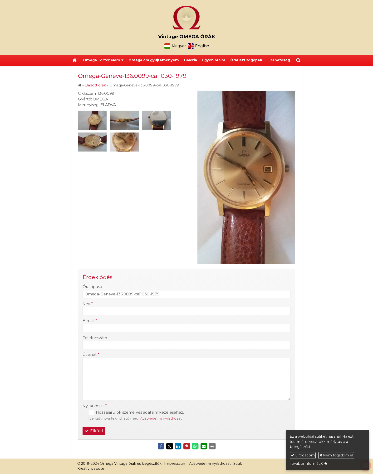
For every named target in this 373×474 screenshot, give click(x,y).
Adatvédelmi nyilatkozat (161, 418)
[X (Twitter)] (169, 446)
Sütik (237, 463)
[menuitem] (154, 60)
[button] (298, 60)
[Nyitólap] (186, 17)
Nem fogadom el (336, 455)
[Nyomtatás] (212, 446)
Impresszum (175, 463)
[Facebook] (161, 446)
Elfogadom (303, 455)
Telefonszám (95, 338)
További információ (307, 463)
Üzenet (91, 354)
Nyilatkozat (95, 406)
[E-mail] (203, 446)
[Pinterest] (186, 446)
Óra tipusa (92, 286)
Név (88, 304)
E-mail (90, 320)
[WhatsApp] (195, 446)
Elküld (93, 431)
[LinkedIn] (178, 446)
